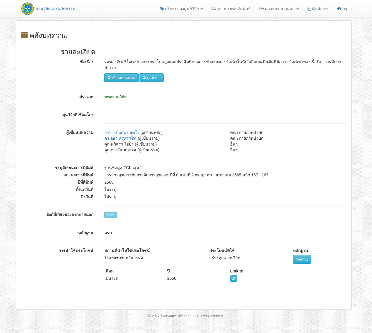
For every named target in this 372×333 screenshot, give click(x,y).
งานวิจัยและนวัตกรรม (47, 8)
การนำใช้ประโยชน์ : (77, 250)
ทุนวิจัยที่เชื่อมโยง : (79, 114)
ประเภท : (87, 97)
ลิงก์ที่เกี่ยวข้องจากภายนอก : (71, 214)
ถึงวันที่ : (88, 196)
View (111, 215)
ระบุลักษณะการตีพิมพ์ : (75, 167)
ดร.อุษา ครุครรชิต (120, 138)
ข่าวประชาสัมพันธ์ (231, 8)
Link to (237, 271)
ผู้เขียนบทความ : (81, 132)
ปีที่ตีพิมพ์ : (87, 182)
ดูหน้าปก (151, 78)
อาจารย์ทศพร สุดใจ (121, 132)
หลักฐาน (300, 250)
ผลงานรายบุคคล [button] (279, 8)
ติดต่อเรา (317, 8)
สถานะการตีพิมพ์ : (79, 175)
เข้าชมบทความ (121, 78)
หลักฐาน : (87, 233)
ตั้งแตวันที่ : (86, 189)
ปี (168, 271)
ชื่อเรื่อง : (88, 61)
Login (344, 8)
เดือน (109, 271)
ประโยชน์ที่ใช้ (222, 250)
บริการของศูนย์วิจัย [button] (181, 8)
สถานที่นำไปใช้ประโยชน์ (127, 250)
